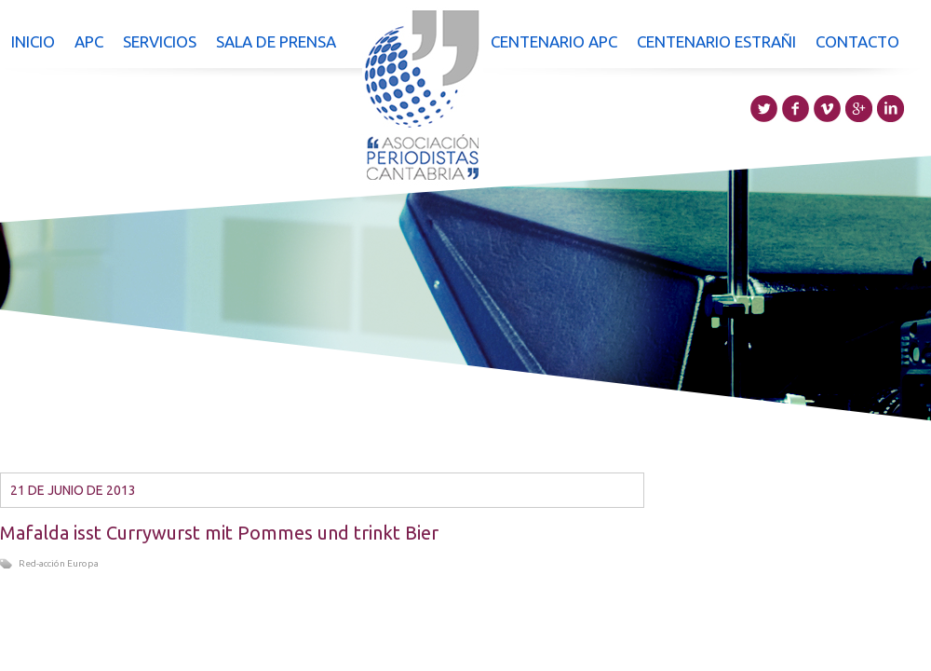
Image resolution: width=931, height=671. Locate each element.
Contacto (857, 41)
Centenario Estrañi (716, 41)
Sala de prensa (276, 41)
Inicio (33, 41)
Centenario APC (554, 41)
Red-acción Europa (59, 563)
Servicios (159, 41)
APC (88, 41)
